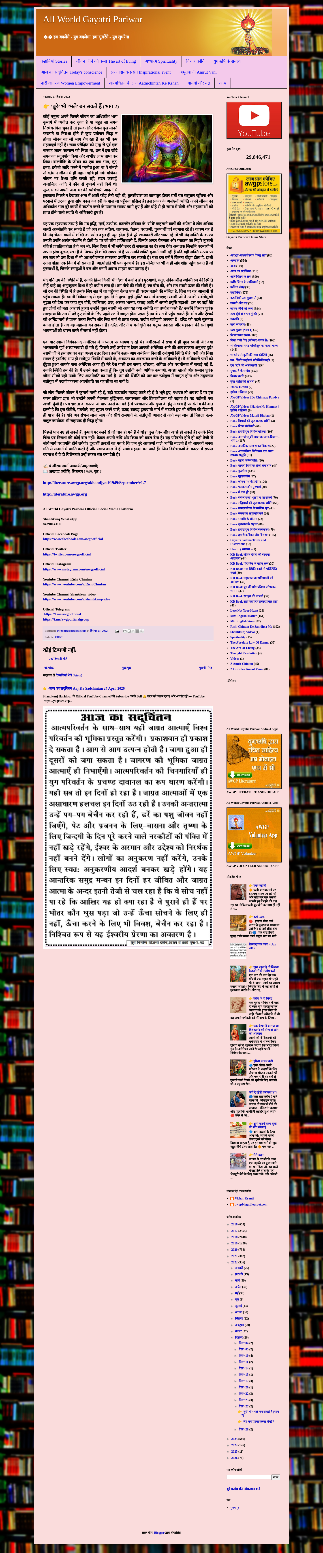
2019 (234, 1243)
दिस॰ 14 (244, 1368)
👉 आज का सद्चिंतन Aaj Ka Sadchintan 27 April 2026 (84, 688)
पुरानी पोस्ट (205, 668)
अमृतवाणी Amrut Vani (198, 72)
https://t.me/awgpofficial (62, 614)
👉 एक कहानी (257, 885)
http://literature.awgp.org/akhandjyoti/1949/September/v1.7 (94, 483)
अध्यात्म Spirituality (161, 61)
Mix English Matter (243, 616)
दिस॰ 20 (244, 1387)
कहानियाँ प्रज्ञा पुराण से (243, 298)
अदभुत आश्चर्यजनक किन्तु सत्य (248, 255)
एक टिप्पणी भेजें (58, 659)
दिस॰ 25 (244, 1400)
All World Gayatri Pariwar (93, 19)
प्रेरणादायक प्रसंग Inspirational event (141, 72)
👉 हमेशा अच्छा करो (261, 1061)
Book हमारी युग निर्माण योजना (248, 431)
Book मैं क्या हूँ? (239, 492)
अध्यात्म (58, 637)
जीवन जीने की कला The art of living (106, 61)
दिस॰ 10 (244, 1355)
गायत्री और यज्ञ (199, 83)
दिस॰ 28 (244, 1429)
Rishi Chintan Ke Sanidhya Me (251, 626)
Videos (234, 658)
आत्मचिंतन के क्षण (240, 276)
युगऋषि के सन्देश (227, 61)
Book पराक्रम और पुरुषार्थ (245, 487)
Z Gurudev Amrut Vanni (246, 669)
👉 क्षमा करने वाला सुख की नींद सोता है (262, 1125)
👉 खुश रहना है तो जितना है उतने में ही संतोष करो (264, 969)
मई (237, 1293)
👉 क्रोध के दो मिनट (260, 998)
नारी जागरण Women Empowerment (70, 83)
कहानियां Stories (54, 61)
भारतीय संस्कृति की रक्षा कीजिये (248, 355)
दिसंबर (239, 1337)
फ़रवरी (239, 1274)
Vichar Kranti (244, 1198)
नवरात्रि (234, 319)
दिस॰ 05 (244, 1349)
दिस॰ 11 (244, 1362)
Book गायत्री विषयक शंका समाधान (250, 465)
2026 (234, 1458)
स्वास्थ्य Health (239, 387)
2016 (234, 1224)
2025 (234, 1451)
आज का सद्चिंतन (240, 271)
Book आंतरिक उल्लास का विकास (250, 446)
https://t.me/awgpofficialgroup (66, 619)
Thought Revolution (243, 653)
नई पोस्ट (49, 668)
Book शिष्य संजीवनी (242, 426)
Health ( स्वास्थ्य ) (241, 549)
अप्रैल (238, 1287)
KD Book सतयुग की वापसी (246, 596)
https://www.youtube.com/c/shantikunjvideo (76, 599)
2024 (234, 1445)
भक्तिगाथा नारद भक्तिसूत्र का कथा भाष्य (254, 345)
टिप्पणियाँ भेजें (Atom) (69, 675)
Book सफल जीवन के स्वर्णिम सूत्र (249, 508)
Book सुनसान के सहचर (244, 524)
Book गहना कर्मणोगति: (244, 460)
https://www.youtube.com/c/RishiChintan (74, 584)
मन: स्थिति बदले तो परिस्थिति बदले (250, 360)
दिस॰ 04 (244, 1343)
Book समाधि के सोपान (243, 519)
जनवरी (239, 1268)
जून (237, 1299)
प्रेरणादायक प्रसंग (240, 335)
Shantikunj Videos (242, 632)
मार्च (238, 1280)
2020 (234, 1249)
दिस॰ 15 (244, 1374)
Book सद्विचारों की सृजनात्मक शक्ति (251, 503)
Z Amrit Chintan (241, 663)
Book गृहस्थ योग (240, 476)
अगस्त (239, 1312)
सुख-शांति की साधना (242, 381)
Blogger (159, 1532)
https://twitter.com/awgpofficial (67, 554)
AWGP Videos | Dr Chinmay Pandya (254, 397)
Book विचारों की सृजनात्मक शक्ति (250, 421)
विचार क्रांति (195, 61)
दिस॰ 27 (244, 1406)
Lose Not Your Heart (244, 610)
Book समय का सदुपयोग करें (246, 513)
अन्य (222, 83)
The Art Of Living (242, 648)
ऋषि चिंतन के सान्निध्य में (244, 282)
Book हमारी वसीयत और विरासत (249, 535)
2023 (234, 1439)
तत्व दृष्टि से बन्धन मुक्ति (243, 314)
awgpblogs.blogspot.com (251, 1204)
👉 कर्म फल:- (257, 917)
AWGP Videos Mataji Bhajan (250, 415)
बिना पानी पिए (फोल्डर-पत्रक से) (249, 340)
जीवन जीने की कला (241, 308)
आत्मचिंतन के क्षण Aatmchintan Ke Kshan (144, 83)
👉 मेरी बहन (256, 1155)
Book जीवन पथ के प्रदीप (244, 481)
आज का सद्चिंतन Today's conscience (71, 72)
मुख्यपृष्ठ (126, 668)
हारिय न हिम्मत (238, 392)
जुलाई (239, 1306)
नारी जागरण (237, 324)
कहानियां (235, 292)
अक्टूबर (240, 1325)
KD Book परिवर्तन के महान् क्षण (249, 563)
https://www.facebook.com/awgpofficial (73, 539)
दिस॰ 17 (244, 1381)
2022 (234, 1262)
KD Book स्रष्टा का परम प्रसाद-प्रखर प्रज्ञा (254, 601)
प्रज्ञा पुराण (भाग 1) (241, 330)
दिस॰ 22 (244, 1393)
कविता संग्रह (237, 287)
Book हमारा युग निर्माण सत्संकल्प (249, 529)
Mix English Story (242, 621)
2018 (234, 1237)
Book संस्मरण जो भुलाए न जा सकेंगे (251, 497)
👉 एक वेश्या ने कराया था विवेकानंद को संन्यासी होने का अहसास (264, 1029)
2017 (234, 1231)
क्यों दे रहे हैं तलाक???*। (263, 1092)
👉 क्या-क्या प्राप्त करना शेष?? (256, 1421)
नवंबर (239, 1331)
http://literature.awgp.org (65, 494)
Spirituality (238, 637)
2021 (234, 1256)
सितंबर (239, 1318)
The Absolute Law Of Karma (249, 642)
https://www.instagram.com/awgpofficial (74, 569)
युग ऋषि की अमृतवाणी (243, 365)
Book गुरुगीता (238, 471)
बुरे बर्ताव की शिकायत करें (243, 1489)
